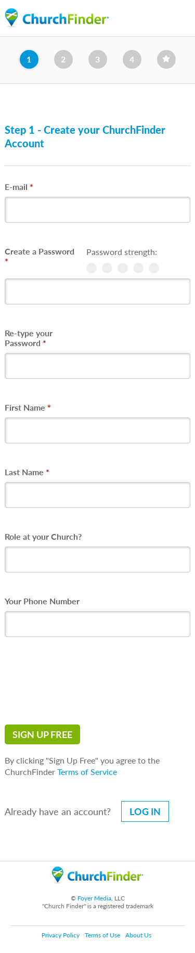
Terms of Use (102, 935)
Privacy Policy (61, 935)
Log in (145, 811)
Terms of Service (87, 772)
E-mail (19, 187)
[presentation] (84, 680)
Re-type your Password (29, 338)
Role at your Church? (43, 536)
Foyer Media (94, 898)
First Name (28, 407)
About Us (138, 935)
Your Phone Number (42, 601)
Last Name (27, 472)
